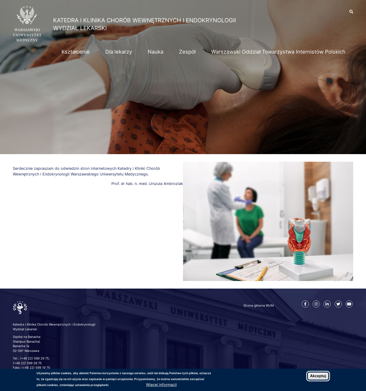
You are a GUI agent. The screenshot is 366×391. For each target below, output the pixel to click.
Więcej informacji (161, 384)
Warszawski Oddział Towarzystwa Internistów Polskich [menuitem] (278, 52)
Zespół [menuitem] (187, 52)
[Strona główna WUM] (27, 40)
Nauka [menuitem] (155, 52)
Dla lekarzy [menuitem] (118, 52)
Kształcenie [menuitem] (75, 52)
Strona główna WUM (258, 305)
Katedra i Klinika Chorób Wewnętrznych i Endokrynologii (144, 20)
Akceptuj (318, 376)
